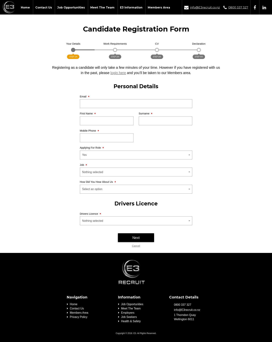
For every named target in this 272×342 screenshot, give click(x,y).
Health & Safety (131, 321)
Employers (127, 312)
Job (82, 164)
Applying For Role (91, 147)
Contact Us (43, 7)
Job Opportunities (71, 7)
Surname (144, 113)
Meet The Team (102, 7)
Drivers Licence (89, 213)
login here (118, 73)
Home (25, 7)
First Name (87, 113)
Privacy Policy (78, 316)
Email (83, 96)
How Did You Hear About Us (97, 181)
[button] (136, 155)
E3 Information (131, 7)
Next (136, 238)
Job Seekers (129, 316)
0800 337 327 (238, 7)
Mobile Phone (88, 130)
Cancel (136, 245)
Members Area (159, 7)
